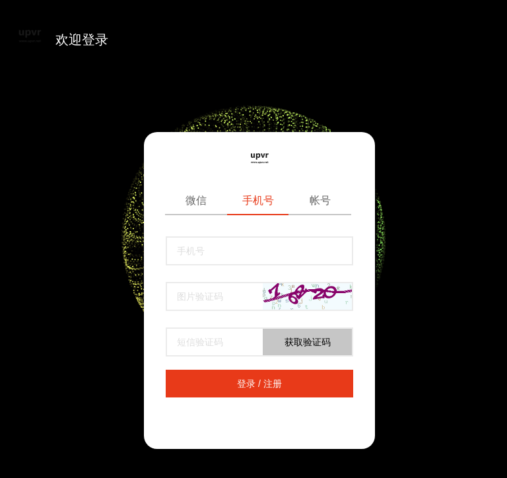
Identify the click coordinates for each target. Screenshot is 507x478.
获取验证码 (308, 342)
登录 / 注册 (259, 383)
